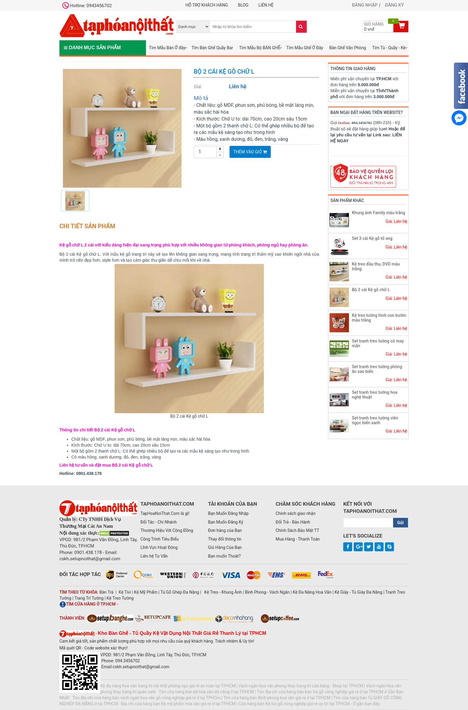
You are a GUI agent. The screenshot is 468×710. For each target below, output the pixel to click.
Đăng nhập (365, 5)
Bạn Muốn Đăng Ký (225, 522)
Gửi (400, 522)
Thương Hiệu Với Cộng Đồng (166, 530)
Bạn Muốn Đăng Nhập (228, 513)
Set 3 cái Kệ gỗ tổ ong (372, 238)
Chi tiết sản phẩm (87, 226)
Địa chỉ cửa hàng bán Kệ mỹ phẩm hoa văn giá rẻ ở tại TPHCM (178, 703)
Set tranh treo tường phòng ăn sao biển (377, 368)
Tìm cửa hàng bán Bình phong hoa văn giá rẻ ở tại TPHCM (276, 697)
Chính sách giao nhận (295, 513)
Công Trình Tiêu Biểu (159, 539)
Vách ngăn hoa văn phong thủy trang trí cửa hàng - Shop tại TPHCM (300, 685)
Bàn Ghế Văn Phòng (347, 47)
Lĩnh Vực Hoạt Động (159, 547)
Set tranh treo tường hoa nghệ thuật (374, 394)
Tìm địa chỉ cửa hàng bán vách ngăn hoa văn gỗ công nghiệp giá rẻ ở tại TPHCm (147, 697)
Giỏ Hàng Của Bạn (225, 547)
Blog (243, 5)
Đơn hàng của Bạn (225, 530)
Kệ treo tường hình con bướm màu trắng (379, 317)
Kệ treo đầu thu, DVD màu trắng (376, 266)
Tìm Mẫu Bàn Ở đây (167, 47)
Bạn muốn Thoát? (224, 556)
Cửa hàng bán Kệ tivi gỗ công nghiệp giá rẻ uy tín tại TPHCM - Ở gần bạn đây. (309, 703)
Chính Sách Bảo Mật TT (297, 530)
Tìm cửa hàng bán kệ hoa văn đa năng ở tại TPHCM (206, 691)
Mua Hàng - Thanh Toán (297, 539)
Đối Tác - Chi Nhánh (158, 522)
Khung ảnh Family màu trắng (378, 212)
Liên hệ (266, 5)
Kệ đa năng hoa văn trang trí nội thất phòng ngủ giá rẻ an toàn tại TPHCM (167, 685)
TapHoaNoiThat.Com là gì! (164, 513)
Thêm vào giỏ (250, 151)
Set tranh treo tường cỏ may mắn (378, 343)
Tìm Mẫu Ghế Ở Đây (304, 47)
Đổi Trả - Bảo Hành (292, 522)
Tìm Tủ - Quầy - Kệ (389, 47)
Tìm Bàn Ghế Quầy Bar (212, 47)
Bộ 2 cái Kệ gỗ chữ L (371, 289)
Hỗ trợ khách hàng (207, 5)
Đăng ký (394, 5)
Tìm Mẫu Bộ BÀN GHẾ (259, 47)
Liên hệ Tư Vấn (154, 556)
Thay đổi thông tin (224, 539)
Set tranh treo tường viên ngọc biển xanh (375, 420)
